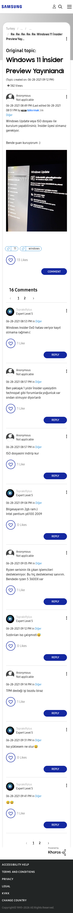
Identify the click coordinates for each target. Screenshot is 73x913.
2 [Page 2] (25, 298)
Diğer (9, 115)
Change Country (14, 900)
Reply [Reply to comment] (55, 354)
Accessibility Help (15, 864)
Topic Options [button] (60, 39)
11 (15, 248)
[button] (60, 97)
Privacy (7, 879)
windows (34, 248)
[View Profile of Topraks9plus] (24, 309)
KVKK (5, 893)
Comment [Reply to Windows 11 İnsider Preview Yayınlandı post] (54, 271)
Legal (6, 886)
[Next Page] (32, 298)
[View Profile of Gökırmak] (33, 110)
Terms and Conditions (18, 872)
